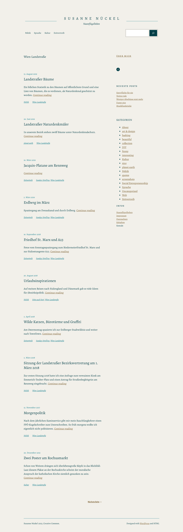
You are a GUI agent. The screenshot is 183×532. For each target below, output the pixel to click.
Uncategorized (130, 191)
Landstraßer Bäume (39, 79)
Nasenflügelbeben (124, 212)
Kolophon (120, 222)
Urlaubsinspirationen (40, 280)
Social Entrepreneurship (135, 183)
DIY (124, 147)
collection (127, 143)
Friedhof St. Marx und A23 (43, 239)
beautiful (127, 139)
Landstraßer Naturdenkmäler (46, 124)
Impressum (121, 215)
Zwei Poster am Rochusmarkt (46, 458)
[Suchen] (153, 33)
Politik (26, 102)
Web (124, 195)
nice (124, 163)
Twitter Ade (121, 96)
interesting (128, 155)
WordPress (144, 523)
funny (125, 151)
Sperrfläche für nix (124, 92)
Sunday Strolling (43, 180)
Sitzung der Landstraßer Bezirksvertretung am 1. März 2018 (61, 365)
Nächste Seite (94, 501)
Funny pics (121, 102)
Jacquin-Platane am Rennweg (46, 165)
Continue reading (42, 95)
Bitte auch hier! (38, 299)
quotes (125, 175)
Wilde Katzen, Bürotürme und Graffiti (52, 321)
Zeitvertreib (28, 180)
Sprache (126, 187)
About (125, 127)
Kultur (26, 484)
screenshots (128, 179)
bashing (126, 135)
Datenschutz (122, 219)
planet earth (28, 143)
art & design (128, 131)
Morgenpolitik (34, 413)
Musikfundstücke (124, 105)
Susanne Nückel (92, 18)
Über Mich (123, 56)
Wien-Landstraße (39, 102)
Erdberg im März (37, 202)
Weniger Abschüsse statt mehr (129, 99)
